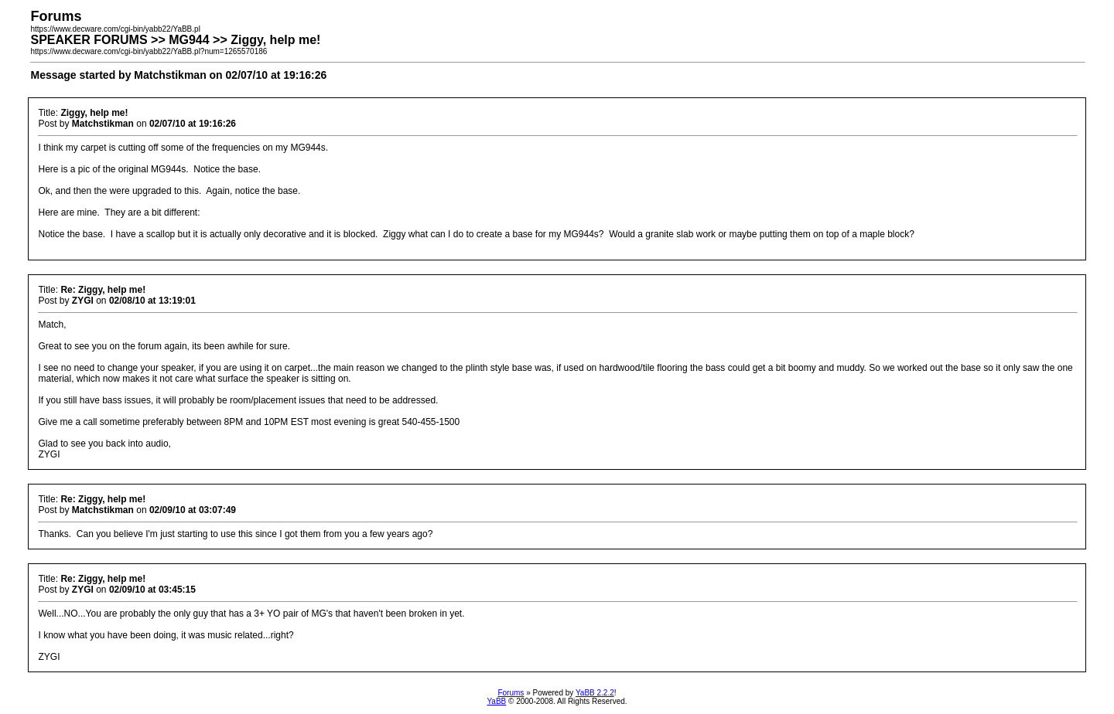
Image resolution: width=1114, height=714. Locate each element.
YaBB (496, 701)
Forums (510, 692)
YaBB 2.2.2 (595, 692)
